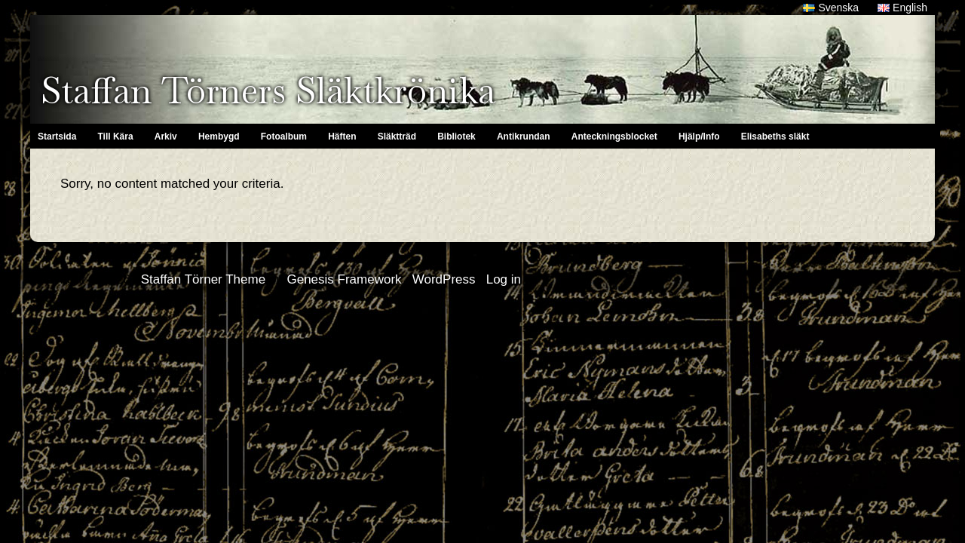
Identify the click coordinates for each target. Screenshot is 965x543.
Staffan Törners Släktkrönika (268, 90)
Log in (503, 279)
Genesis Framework (343, 279)
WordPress (444, 279)
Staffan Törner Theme (203, 279)
